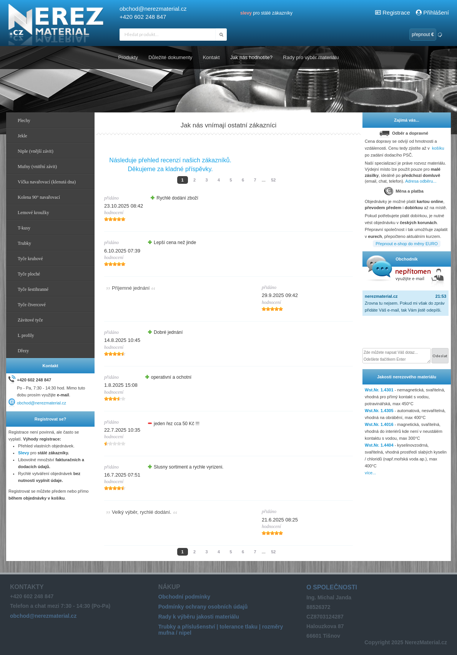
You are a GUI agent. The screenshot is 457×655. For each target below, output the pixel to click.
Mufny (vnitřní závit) (37, 166)
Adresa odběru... (420, 181)
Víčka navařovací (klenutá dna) (47, 182)
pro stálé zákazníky (266, 13)
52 (273, 180)
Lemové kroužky (33, 212)
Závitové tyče (30, 320)
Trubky (24, 243)
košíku (438, 148)
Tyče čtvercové (32, 304)
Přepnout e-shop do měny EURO (406, 243)
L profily (26, 335)
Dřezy (23, 350)
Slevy (23, 452)
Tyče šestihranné (33, 289)
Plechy (24, 120)
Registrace (396, 12)
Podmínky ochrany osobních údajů (203, 607)
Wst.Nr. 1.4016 (379, 424)
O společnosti (331, 587)
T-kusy (24, 228)
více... (370, 472)
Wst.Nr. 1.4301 (379, 390)
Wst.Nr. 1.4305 (379, 410)
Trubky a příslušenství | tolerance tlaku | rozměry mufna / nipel (220, 630)
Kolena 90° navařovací (39, 197)
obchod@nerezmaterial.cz (153, 8)
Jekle (22, 136)
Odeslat (439, 355)
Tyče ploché (29, 274)
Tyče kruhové (30, 258)
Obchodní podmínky (184, 597)
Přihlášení (432, 12)
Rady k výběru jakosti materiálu (198, 617)
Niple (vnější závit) (35, 151)
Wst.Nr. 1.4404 (379, 445)
